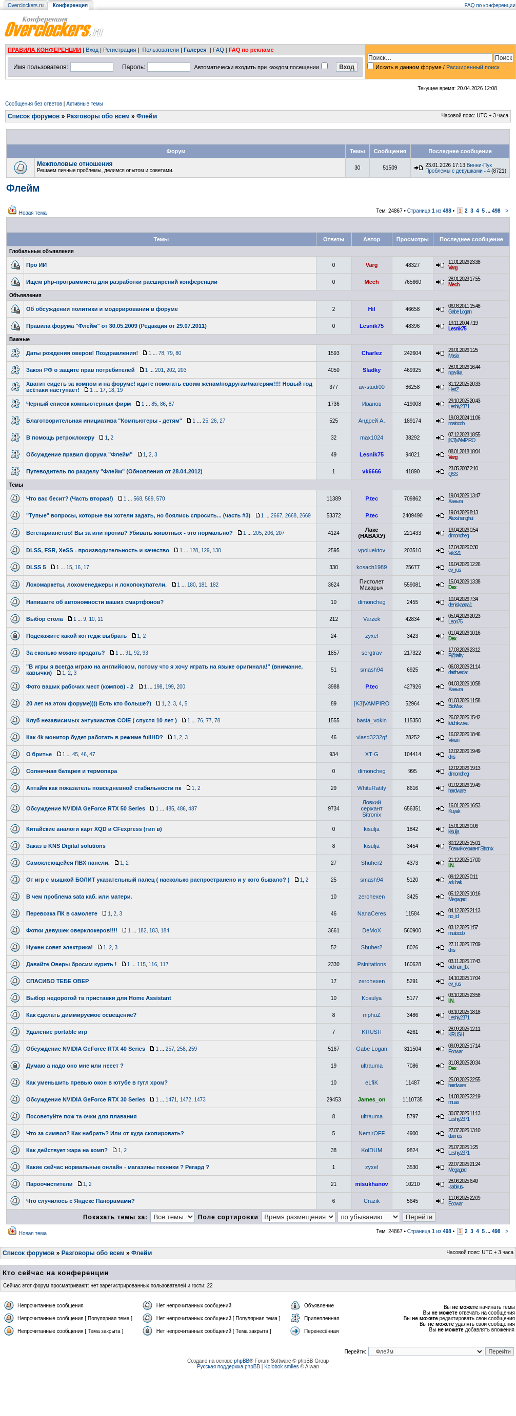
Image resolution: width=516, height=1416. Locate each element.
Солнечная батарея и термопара (71, 771)
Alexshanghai (460, 518)
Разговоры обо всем (98, 116)
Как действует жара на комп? (67, 1150)
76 (200, 720)
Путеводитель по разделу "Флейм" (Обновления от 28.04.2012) (114, 471)
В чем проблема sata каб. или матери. (79, 896)
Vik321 (454, 553)
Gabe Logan (459, 312)
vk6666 (371, 471)
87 (171, 404)
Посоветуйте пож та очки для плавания (81, 1116)
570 (160, 499)
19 (120, 390)
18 (111, 390)
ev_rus (454, 570)
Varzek (371, 619)
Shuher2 (372, 863)
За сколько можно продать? (65, 653)
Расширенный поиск (473, 67)
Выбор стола (44, 619)
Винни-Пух (479, 165)
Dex (452, 587)
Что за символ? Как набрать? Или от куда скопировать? (105, 1133)
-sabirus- (456, 1187)
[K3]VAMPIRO (461, 440)
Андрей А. (372, 421)
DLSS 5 (36, 567)
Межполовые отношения (75, 164)
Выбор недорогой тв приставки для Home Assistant (98, 998)
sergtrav (372, 653)
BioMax (455, 706)
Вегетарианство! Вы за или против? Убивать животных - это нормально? (129, 533)
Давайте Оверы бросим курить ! (71, 964)
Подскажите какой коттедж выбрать (76, 636)
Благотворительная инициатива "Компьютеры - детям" (104, 421)
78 (161, 353)
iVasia (453, 356)
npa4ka (455, 373)
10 (91, 619)
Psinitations (371, 964)
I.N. (451, 865)
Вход (92, 50)
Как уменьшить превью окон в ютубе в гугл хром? (97, 1082)
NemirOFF (372, 1133)
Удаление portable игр (56, 1032)
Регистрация (119, 50)
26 (214, 421)
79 (170, 353)
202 (171, 370)
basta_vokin (371, 720)
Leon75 (455, 621)
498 (496, 211)
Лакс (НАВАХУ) (371, 533)
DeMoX (371, 930)
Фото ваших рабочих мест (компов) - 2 (79, 686)
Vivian (453, 740)
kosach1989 (371, 567)
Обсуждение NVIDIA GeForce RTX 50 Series (85, 808)
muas (453, 1102)
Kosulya (372, 998)
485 (170, 808)
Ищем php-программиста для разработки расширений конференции (121, 282)
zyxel (371, 636)
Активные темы (84, 104)
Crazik (372, 1201)
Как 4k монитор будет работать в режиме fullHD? (94, 737)
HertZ (453, 389)
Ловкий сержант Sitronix (371, 808)
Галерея (195, 50)
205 (257, 533)
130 (216, 550)
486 (181, 808)
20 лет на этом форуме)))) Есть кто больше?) (88, 703)
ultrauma (372, 1066)
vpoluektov (371, 550)
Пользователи (160, 50)
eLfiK (371, 1082)
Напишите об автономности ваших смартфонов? (95, 602)
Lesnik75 (372, 326)
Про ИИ (36, 265)
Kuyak (454, 811)
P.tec (371, 498)
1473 (199, 1099)
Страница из (429, 211)
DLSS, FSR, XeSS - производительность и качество (97, 550)
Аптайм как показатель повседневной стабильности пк (104, 788)
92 (137, 653)
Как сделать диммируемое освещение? (81, 1015)
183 (153, 930)
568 (137, 499)
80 (178, 353)
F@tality (455, 655)
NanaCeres (372, 913)
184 (165, 930)
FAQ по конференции (490, 5)
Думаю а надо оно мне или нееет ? (75, 1066)
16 (78, 567)
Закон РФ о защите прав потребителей (80, 370)
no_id (453, 916)
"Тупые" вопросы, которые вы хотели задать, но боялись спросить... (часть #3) (138, 515)
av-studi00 (372, 387)
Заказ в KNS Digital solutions (66, 846)
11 (100, 619)
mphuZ (372, 1015)
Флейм (146, 116)
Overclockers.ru (26, 5)
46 (84, 754)
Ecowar (455, 1051)
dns (451, 757)
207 (280, 533)
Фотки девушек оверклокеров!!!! (71, 930)
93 (145, 653)
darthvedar (458, 672)
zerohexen (372, 896)
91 (128, 653)
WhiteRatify (372, 788)
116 (153, 964)
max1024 (371, 437)
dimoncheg (458, 535)
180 (191, 585)
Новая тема (33, 213)
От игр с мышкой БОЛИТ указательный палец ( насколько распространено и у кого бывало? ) (157, 880)
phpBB (241, 1361)
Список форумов (33, 116)
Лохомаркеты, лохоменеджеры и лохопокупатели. (96, 584)
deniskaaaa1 (460, 605)
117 (164, 964)
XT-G (372, 754)
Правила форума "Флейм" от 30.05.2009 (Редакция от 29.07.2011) (116, 326)
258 (181, 1049)
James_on (372, 1099)
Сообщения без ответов (33, 104)
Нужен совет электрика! (59, 947)
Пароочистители (49, 1184)
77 (208, 720)
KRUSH (372, 1032)
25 (205, 421)
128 (194, 550)
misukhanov (371, 1184)
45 (75, 754)
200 (181, 687)
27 (222, 421)
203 (182, 370)
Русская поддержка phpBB (228, 1366)
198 (158, 687)
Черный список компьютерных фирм (78, 404)
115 (141, 964)
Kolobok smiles (281, 1366)
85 (154, 404)
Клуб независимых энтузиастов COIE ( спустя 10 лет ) (101, 720)
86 (163, 404)
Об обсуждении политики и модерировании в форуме (102, 309)
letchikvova (458, 723)
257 (170, 1049)
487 (192, 808)
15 (69, 567)
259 (192, 1049)
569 (149, 499)
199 (169, 687)
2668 (290, 515)
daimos (455, 1136)
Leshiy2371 (458, 406)
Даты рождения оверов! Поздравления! (82, 353)
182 (214, 585)
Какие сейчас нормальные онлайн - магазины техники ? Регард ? (117, 1167)
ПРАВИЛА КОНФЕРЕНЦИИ (44, 50)
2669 (305, 515)
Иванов (372, 404)
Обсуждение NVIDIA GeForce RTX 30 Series (85, 1099)
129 (205, 550)
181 (203, 585)
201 (159, 370)
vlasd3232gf (371, 737)
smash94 (371, 670)
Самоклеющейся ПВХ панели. (68, 863)
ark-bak (455, 882)
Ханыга (455, 501)
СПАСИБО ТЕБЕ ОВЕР (57, 981)
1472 (185, 1099)
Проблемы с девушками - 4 (457, 171)
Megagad (457, 899)
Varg (372, 265)
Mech (372, 282)
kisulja (372, 829)
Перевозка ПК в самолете (61, 913)
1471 (171, 1099)
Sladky (372, 370)
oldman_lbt (458, 967)
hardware (457, 791)
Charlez (372, 353)
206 (269, 533)
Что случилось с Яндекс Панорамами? (80, 1201)
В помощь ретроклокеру (60, 437)
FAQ (218, 50)
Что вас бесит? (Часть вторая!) (69, 498)
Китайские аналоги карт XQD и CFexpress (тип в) (94, 829)
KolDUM (371, 1150)
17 (103, 390)
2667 (276, 515)
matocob (456, 423)
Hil (371, 309)
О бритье (39, 754)
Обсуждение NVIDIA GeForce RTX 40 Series (85, 1049)
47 (92, 754)
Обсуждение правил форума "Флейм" (79, 454)
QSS (453, 474)
